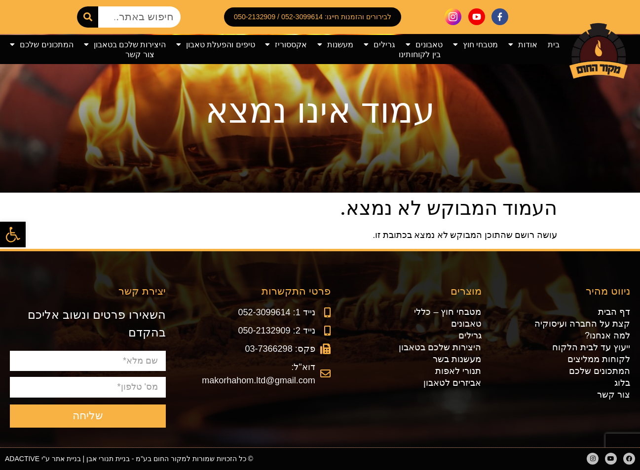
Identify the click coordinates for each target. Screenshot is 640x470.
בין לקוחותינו (419, 54)
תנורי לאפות (458, 371)
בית (554, 44)
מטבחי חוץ (475, 45)
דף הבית (614, 312)
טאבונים (424, 45)
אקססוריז (286, 45)
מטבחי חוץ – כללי (447, 312)
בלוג (622, 383)
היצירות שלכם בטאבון (125, 45)
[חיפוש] (87, 17)
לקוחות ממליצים (598, 359)
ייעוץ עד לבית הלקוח (591, 347)
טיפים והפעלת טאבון (215, 45)
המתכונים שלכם (41, 45)
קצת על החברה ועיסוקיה (582, 324)
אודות (522, 45)
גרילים (379, 45)
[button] (13, 234)
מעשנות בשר (457, 359)
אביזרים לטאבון (452, 383)
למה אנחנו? (607, 335)
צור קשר (139, 54)
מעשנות (335, 45)
